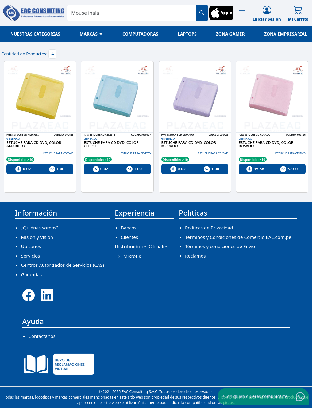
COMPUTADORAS (140, 34)
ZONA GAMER (230, 34)
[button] (242, 13)
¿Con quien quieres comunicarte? (255, 396)
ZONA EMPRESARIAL (285, 34)
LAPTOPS (187, 34)
